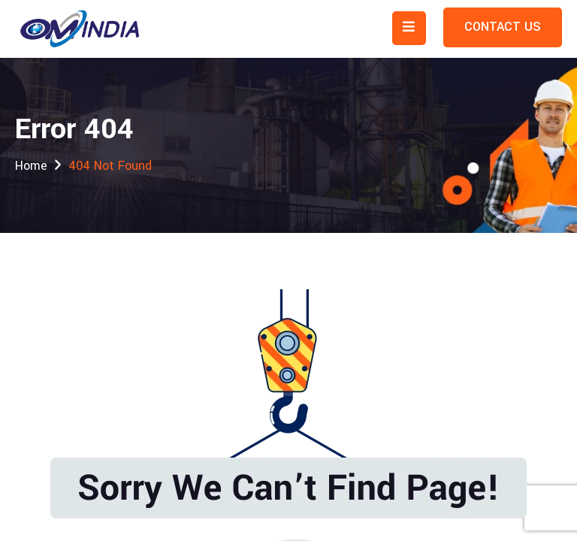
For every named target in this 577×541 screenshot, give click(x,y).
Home (31, 165)
